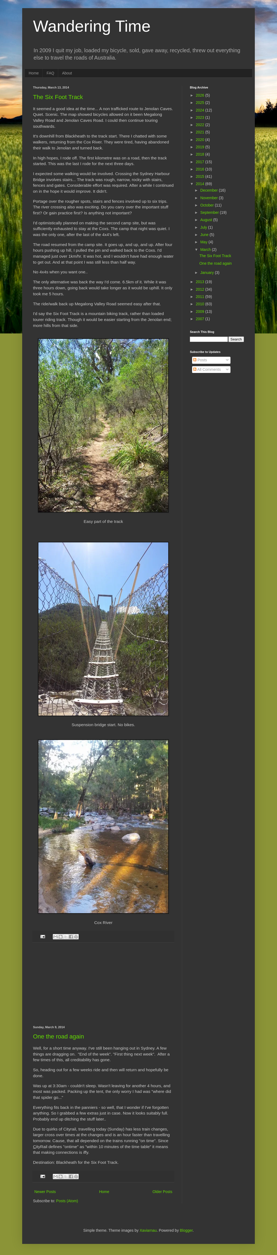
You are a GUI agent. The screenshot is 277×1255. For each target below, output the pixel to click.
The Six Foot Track (58, 97)
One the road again (58, 1036)
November (209, 198)
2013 (200, 282)
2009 (200, 311)
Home (34, 73)
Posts (200, 360)
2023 (200, 117)
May (204, 242)
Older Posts (162, 1192)
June (204, 234)
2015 (200, 176)
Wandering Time (92, 26)
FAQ (50, 73)
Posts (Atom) (67, 1201)
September (210, 212)
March (206, 249)
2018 (200, 154)
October (207, 205)
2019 (200, 147)
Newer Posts (45, 1192)
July (204, 227)
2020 (200, 139)
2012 (200, 289)
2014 (200, 184)
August (206, 220)
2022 (200, 125)
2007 (200, 319)
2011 (200, 296)
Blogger (186, 1230)
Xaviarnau (148, 1230)
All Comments (207, 369)
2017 (200, 162)
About (67, 73)
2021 (200, 132)
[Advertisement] (103, 984)
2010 (200, 304)
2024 (200, 110)
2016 (200, 169)
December (209, 190)
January (207, 272)
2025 (200, 102)
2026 (200, 95)
